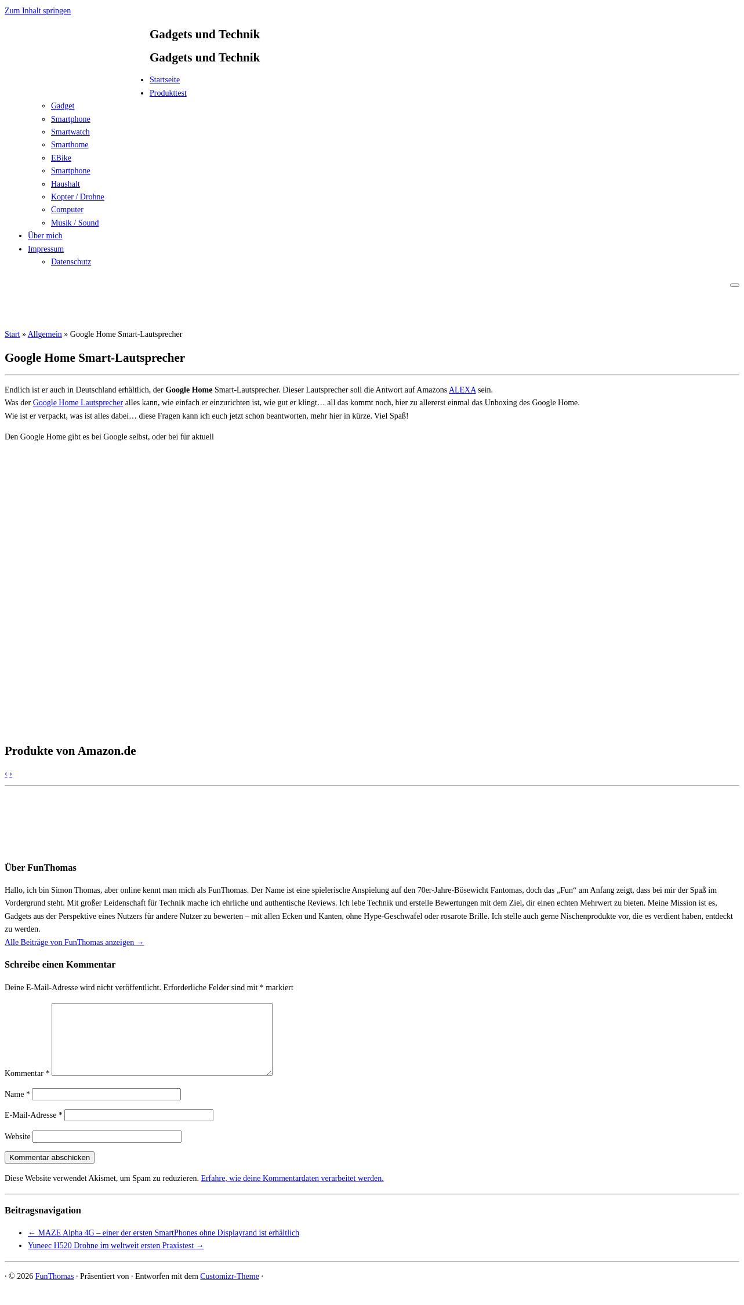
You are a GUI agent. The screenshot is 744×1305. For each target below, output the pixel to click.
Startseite (165, 79)
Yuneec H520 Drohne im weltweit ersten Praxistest (116, 1259)
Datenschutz (71, 261)
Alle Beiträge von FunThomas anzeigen (74, 942)
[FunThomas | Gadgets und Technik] (77, 83)
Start (12, 334)
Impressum (46, 249)
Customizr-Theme (229, 1290)
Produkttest (168, 93)
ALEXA (462, 390)
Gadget (62, 105)
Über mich (45, 235)
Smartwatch (70, 132)
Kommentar (27, 1087)
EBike (61, 158)
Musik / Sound (75, 223)
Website (18, 1150)
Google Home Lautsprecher (78, 402)
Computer (67, 209)
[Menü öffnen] (734, 285)
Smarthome (70, 144)
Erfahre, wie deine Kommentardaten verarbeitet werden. (292, 1192)
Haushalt (65, 184)
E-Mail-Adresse (34, 1129)
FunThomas (54, 1290)
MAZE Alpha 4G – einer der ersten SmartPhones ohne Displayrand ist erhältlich (163, 1246)
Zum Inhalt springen (38, 10)
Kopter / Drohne (77, 196)
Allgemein (45, 334)
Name (17, 1108)
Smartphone (70, 119)
